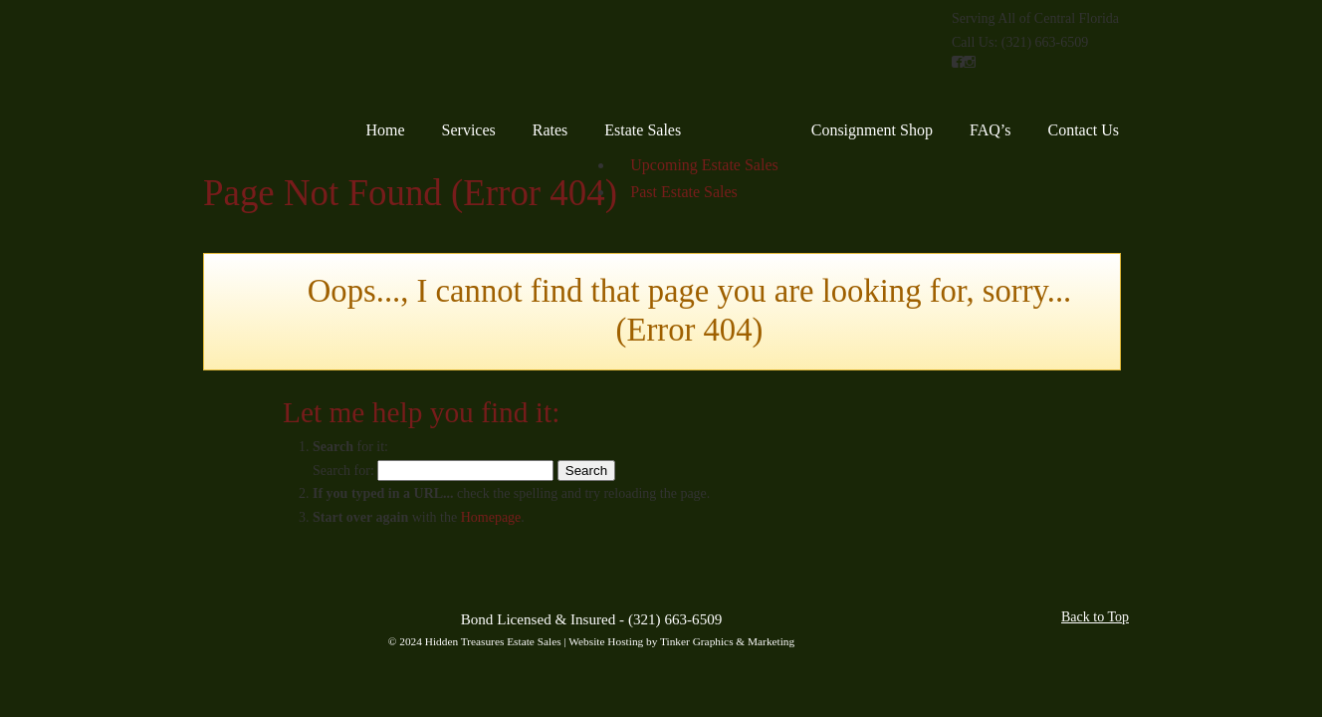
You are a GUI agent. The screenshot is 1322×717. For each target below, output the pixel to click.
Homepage (491, 517)
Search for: (343, 470)
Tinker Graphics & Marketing (727, 641)
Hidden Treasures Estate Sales (290, 60)
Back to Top (1095, 616)
